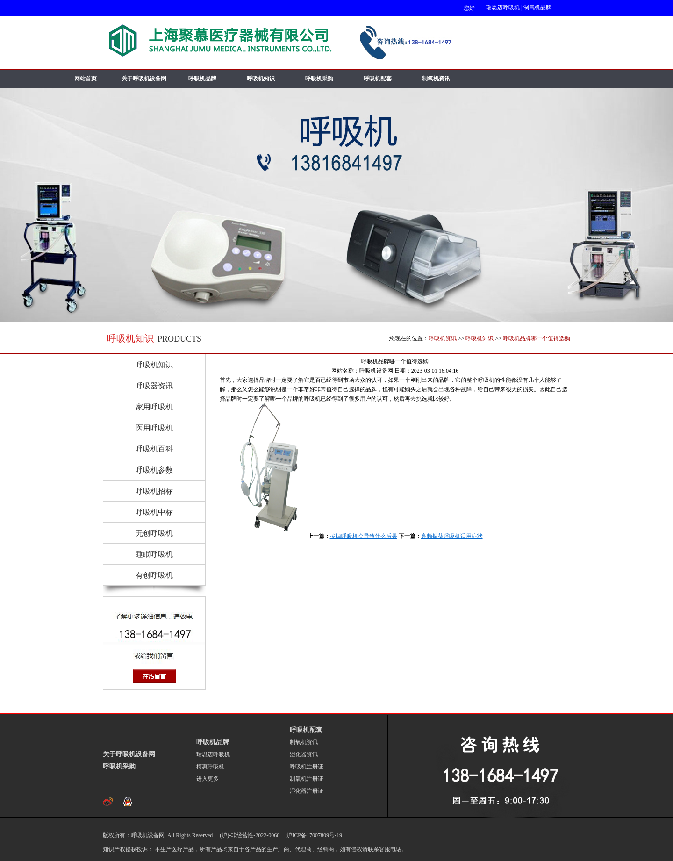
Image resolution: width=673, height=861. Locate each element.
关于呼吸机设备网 (144, 78)
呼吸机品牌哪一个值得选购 (536, 338)
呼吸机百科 (154, 449)
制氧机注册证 (306, 778)
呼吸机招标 (154, 491)
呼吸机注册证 (306, 766)
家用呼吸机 (154, 407)
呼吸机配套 (378, 78)
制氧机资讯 (436, 78)
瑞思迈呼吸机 (503, 7)
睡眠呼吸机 (154, 554)
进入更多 (207, 778)
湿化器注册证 (306, 791)
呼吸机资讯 (443, 338)
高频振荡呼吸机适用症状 (452, 536)
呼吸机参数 (154, 470)
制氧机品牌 (537, 7)
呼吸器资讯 (154, 386)
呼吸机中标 (154, 512)
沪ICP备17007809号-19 (313, 835)
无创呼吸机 (154, 533)
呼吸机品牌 (202, 78)
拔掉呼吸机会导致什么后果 (363, 536)
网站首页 (85, 78)
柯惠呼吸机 (210, 766)
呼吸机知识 (261, 78)
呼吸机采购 (319, 78)
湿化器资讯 (304, 754)
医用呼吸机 (154, 428)
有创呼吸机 (154, 575)
